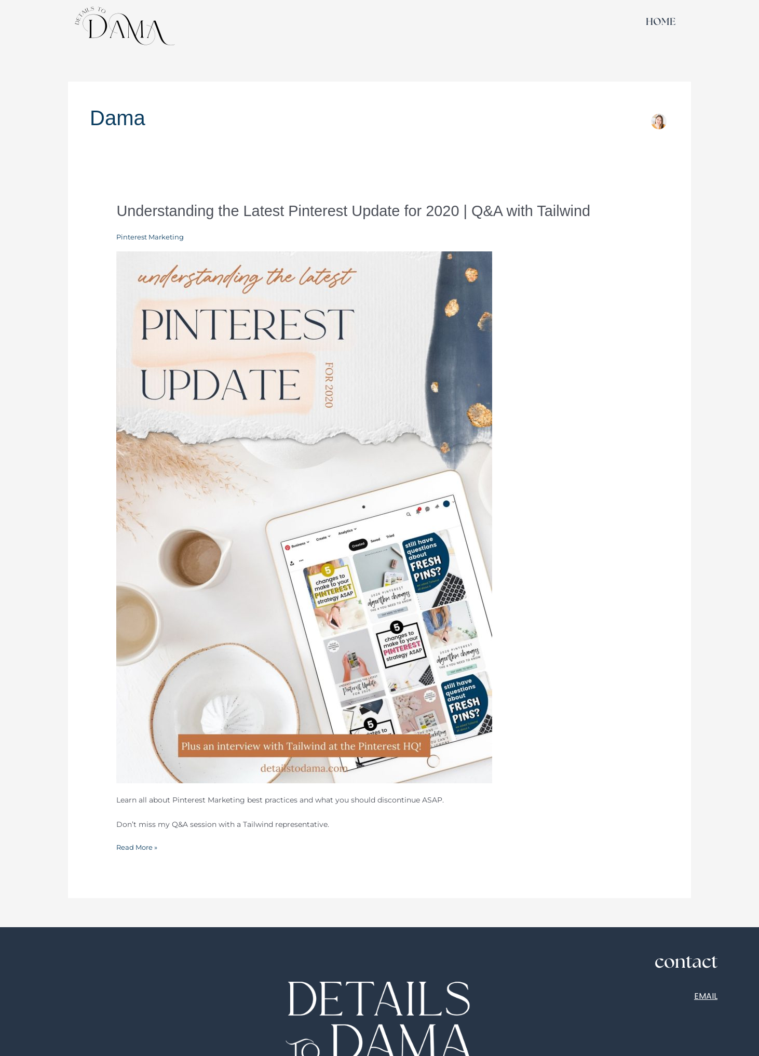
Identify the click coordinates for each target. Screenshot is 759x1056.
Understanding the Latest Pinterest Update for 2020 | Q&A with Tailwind (362, 210)
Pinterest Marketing (152, 237)
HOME (660, 22)
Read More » (138, 846)
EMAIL (705, 995)
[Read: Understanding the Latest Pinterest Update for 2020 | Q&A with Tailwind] (304, 516)
